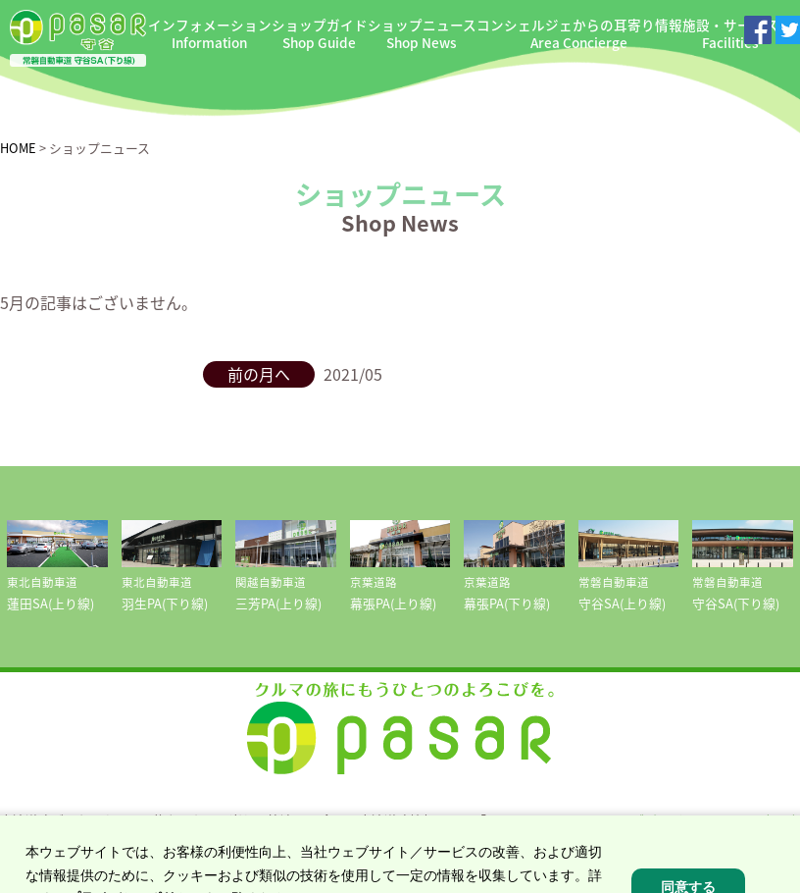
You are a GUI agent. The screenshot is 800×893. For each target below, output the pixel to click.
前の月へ (258, 374)
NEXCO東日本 (760, 820)
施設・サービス (730, 34)
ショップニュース (422, 34)
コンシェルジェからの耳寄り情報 (579, 34)
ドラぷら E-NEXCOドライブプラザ (584, 820)
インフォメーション (210, 34)
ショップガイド (320, 34)
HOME (18, 147)
